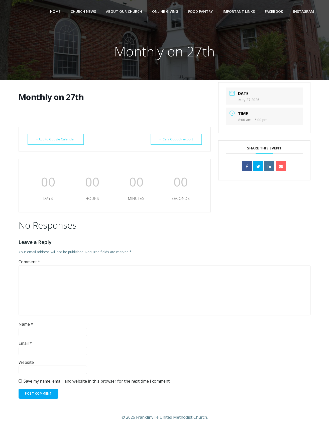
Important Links (239, 11)
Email (25, 343)
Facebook (274, 11)
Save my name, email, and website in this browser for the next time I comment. (97, 381)
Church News (83, 11)
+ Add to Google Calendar (55, 139)
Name (26, 324)
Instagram (303, 11)
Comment (29, 262)
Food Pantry (200, 11)
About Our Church (124, 11)
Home (55, 11)
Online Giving (165, 11)
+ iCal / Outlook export (176, 139)
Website (26, 362)
